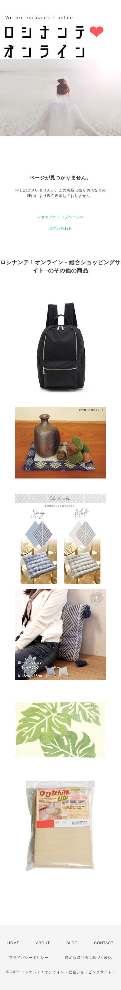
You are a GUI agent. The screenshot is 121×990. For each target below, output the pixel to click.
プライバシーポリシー (28, 957)
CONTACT (103, 943)
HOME (14, 943)
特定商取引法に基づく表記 (88, 957)
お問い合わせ (60, 228)
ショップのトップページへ (60, 217)
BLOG (72, 943)
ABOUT (43, 943)
